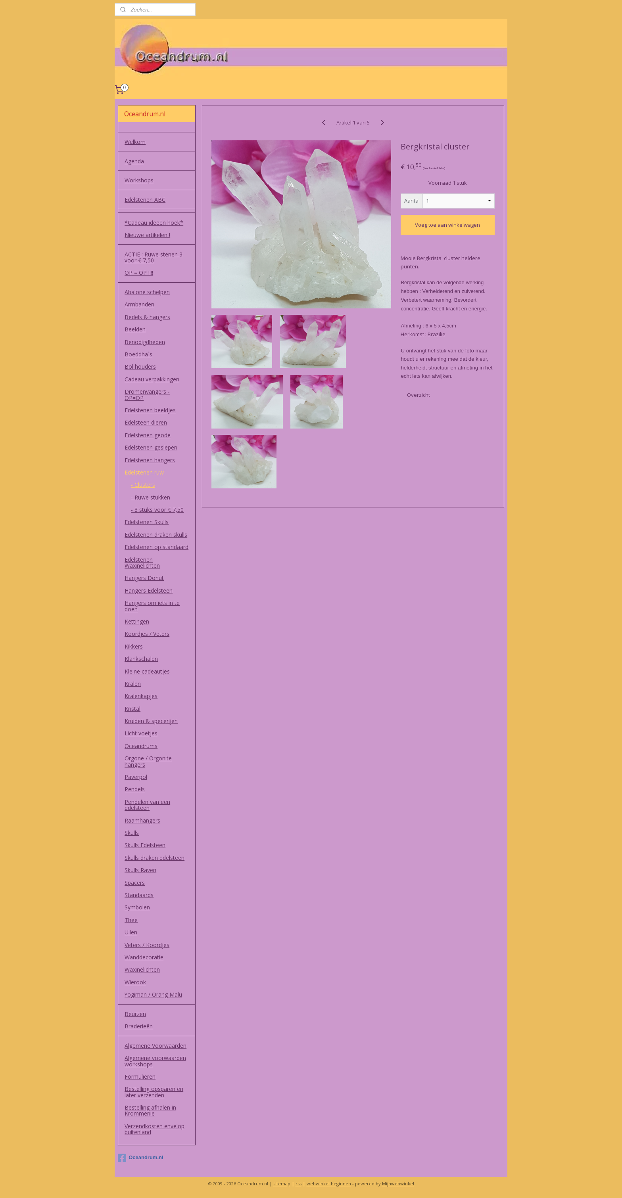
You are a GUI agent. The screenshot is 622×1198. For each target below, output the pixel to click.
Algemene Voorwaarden (155, 1045)
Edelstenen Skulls (147, 522)
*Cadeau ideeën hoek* (154, 222)
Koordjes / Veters (147, 633)
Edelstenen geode (148, 435)
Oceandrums (141, 746)
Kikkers (134, 646)
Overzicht (418, 394)
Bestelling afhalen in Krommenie (150, 1110)
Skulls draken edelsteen (154, 857)
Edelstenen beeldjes (150, 410)
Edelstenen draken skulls (156, 534)
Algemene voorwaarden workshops (155, 1061)
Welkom (135, 141)
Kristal (132, 708)
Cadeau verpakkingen (152, 379)
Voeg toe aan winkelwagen (447, 224)
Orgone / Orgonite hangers (148, 761)
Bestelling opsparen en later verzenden (154, 1091)
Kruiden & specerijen (151, 721)
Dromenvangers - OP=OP (147, 394)
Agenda (134, 161)
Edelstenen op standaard (156, 547)
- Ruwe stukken (150, 497)
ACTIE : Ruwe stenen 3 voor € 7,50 (153, 257)
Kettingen (137, 621)
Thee (131, 920)
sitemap (281, 1184)
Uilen (131, 932)
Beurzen (135, 1014)
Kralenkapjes (141, 696)
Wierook (135, 982)
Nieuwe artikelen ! (147, 235)
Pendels (135, 789)
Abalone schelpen (147, 292)
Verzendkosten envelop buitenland (154, 1129)
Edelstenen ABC (145, 199)
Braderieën (139, 1026)
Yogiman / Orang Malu (153, 994)
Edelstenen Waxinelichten (142, 562)
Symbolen (137, 907)
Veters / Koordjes (147, 945)
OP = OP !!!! (139, 272)
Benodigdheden (145, 342)
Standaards (139, 895)
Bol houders (140, 366)
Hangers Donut (144, 578)
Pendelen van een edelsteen (147, 804)
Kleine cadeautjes (147, 671)
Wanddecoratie (144, 957)
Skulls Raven (140, 870)
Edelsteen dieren (146, 422)
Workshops (139, 180)
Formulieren (140, 1076)
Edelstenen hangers (150, 460)
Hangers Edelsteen (149, 590)
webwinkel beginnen (329, 1184)
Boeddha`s (138, 354)
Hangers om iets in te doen (152, 605)
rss (298, 1184)
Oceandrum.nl (140, 1158)
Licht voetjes (141, 733)
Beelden (135, 329)
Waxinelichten (142, 969)
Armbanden (139, 304)
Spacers (135, 882)
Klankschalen (141, 658)
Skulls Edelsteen (145, 845)
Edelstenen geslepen (151, 447)
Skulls (132, 832)
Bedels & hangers (147, 317)
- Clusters (143, 484)
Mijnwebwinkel (398, 1184)
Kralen (133, 683)
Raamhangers (142, 820)
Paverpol (136, 777)
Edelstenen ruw (144, 472)
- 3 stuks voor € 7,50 (157, 509)
